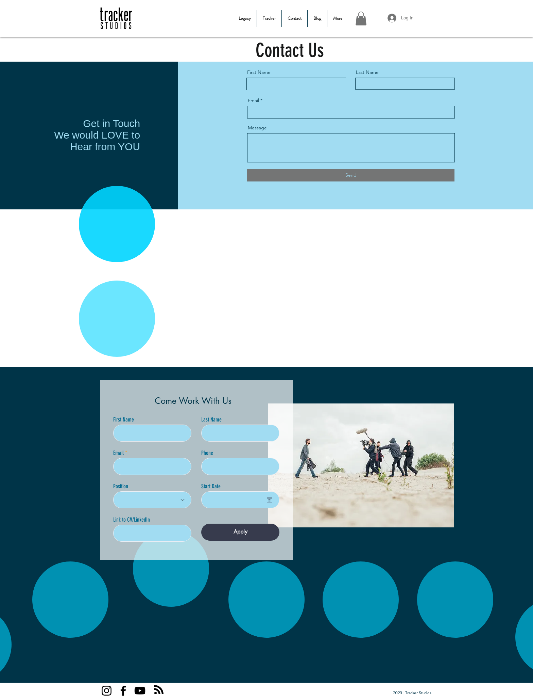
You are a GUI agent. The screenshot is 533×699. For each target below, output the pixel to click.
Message (257, 127)
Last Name (367, 72)
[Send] (350, 175)
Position (120, 486)
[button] (361, 19)
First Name (259, 72)
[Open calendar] (269, 500)
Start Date (211, 486)
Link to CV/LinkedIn (131, 520)
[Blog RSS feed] (159, 690)
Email (253, 100)
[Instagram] (106, 690)
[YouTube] (140, 690)
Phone (207, 453)
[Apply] (240, 532)
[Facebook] (123, 690)
